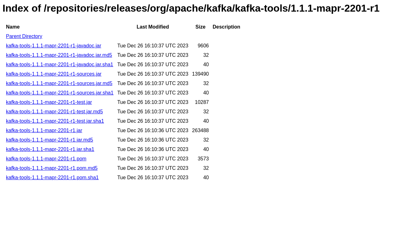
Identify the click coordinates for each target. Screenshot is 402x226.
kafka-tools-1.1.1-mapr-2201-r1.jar (44, 130)
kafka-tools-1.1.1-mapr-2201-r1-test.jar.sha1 (55, 121)
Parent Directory (24, 36)
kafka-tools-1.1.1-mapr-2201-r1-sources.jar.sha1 (59, 92)
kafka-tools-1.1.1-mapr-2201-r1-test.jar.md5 (54, 111)
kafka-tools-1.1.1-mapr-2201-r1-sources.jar (53, 74)
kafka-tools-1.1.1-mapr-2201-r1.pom (46, 158)
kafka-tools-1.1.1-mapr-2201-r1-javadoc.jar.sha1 (59, 64)
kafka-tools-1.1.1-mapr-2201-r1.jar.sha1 (50, 149)
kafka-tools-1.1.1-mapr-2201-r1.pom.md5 (52, 168)
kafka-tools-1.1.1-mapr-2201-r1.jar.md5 (49, 140)
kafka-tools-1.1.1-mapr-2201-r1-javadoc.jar (53, 45)
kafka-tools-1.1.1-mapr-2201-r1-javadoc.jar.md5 (59, 55)
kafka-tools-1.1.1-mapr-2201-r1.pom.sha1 (52, 177)
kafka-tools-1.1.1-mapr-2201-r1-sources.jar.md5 (59, 83)
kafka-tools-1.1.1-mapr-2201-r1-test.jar (49, 102)
